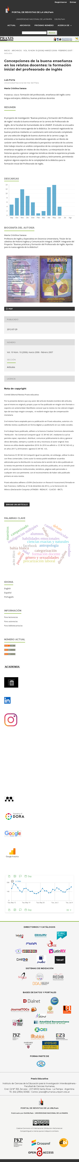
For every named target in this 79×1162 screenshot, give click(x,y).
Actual (11, 25)
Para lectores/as (11, 617)
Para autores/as (11, 621)
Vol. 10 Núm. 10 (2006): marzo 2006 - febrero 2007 (47, 50)
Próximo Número (44, 25)
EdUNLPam (60, 19)
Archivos (25, 25)
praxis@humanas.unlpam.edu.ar (54, 1092)
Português (9, 597)
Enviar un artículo (17, 504)
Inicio (7, 50)
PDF (10, 309)
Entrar (73, 2)
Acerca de (64, 25)
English (7, 588)
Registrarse (61, 2)
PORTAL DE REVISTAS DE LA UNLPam (32, 12)
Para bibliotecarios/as (13, 625)
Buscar (52, 33)
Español (7, 592)
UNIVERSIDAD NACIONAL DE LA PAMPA (34, 19)
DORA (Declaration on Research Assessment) (46, 482)
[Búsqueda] (34, 32)
